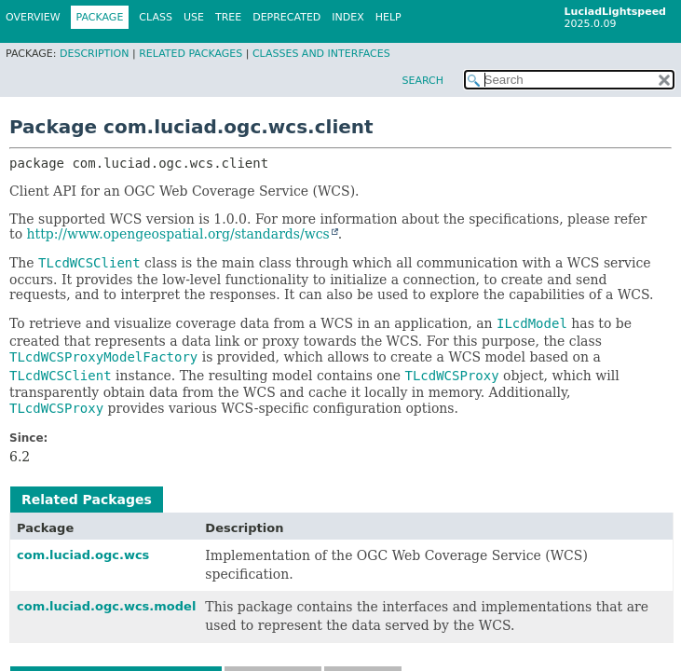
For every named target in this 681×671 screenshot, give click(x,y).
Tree (228, 17)
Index (347, 17)
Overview (33, 17)
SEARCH (422, 81)
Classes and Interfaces (321, 54)
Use (194, 17)
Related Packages (190, 54)
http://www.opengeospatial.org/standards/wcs (178, 233)
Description (94, 54)
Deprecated (286, 17)
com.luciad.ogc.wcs (83, 555)
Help (388, 17)
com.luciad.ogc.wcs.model (106, 606)
